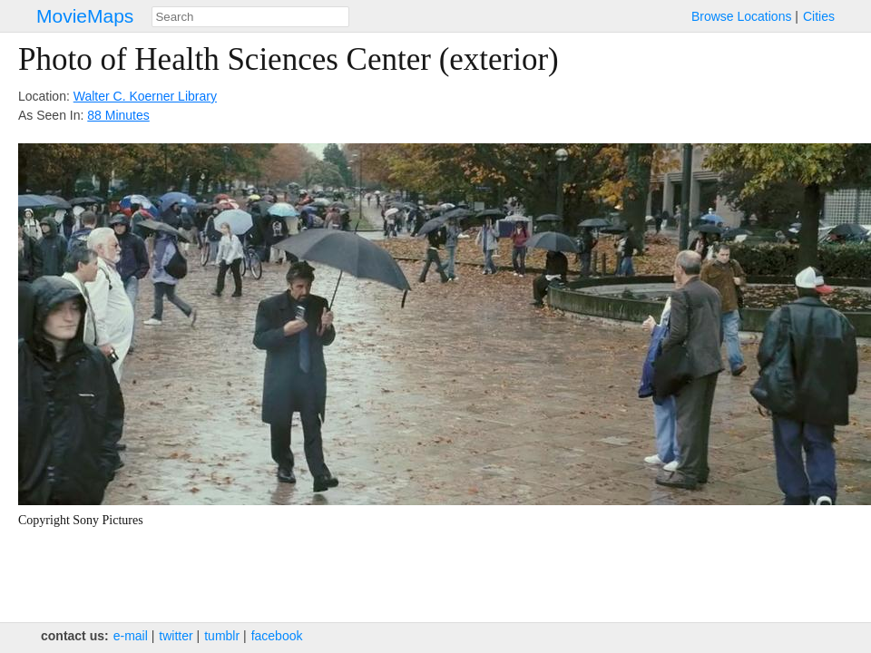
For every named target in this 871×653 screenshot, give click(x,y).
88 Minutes (118, 115)
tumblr (222, 636)
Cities (819, 16)
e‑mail (130, 636)
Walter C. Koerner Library (145, 96)
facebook (277, 636)
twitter (175, 636)
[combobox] (250, 16)
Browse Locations (741, 16)
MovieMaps (84, 15)
